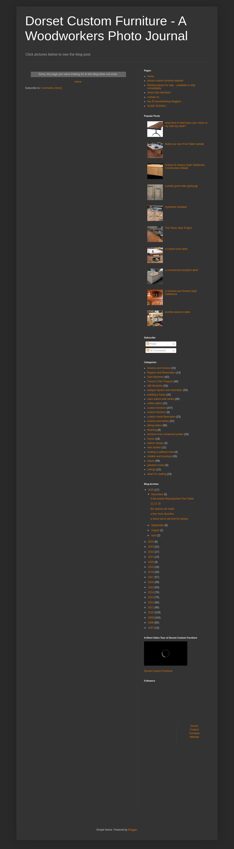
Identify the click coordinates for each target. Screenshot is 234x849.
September (158, 525)
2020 (151, 562)
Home (78, 81)
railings (151, 469)
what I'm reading (156, 474)
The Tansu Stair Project (178, 227)
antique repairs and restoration (165, 390)
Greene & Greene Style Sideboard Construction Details (185, 166)
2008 (151, 622)
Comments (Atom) (51, 88)
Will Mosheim (155, 385)
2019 (151, 567)
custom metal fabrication (161, 416)
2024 (151, 541)
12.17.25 (156, 503)
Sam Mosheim (155, 376)
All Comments (156, 350)
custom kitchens (156, 412)
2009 (151, 617)
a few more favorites (162, 513)
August (155, 530)
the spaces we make (162, 508)
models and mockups (159, 456)
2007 (151, 627)
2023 (151, 546)
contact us (153, 97)
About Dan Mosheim (159, 92)
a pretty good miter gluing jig (181, 185)
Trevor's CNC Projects (160, 381)
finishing (152, 429)
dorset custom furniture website (165, 80)
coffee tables (154, 403)
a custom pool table (176, 248)
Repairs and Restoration (161, 372)
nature (151, 460)
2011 (151, 607)
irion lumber (154, 447)
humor (151, 438)
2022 (151, 551)
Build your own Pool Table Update (184, 144)
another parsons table (177, 312)
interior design (155, 443)
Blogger (132, 829)
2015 (151, 587)
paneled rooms (155, 465)
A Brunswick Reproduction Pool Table (172, 498)
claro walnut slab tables (160, 398)
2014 (151, 592)
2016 (151, 582)
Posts (151, 343)
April (154, 535)
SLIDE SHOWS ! (157, 105)
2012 (151, 602)
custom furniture (156, 407)
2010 (151, 612)
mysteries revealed (176, 206)
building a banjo (156, 394)
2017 (151, 577)
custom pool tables (158, 421)
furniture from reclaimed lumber (165, 434)
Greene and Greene (158, 368)
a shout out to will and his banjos (169, 518)
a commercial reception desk (181, 270)
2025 (151, 489)
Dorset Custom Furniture (158, 671)
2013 (151, 597)
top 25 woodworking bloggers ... (165, 101)
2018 (151, 571)
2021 (151, 556)
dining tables (154, 425)
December (157, 494)
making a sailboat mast (160, 451)
